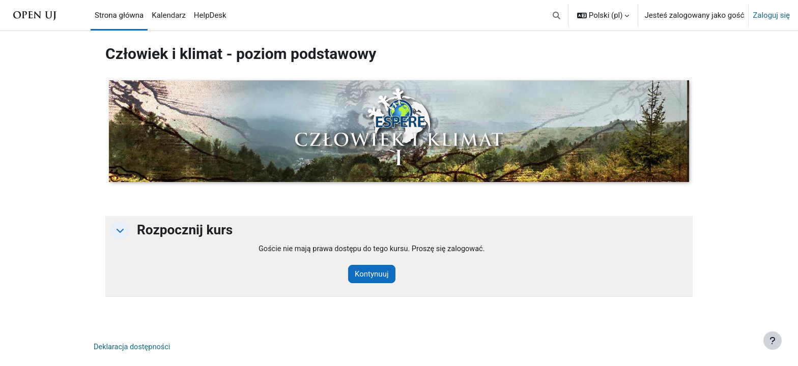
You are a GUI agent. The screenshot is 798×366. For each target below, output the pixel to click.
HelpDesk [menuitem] (210, 15)
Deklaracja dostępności (133, 347)
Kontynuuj (375, 274)
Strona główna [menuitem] (119, 15)
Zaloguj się (771, 15)
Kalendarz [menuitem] (169, 15)
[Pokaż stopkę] (772, 340)
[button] (556, 15)
